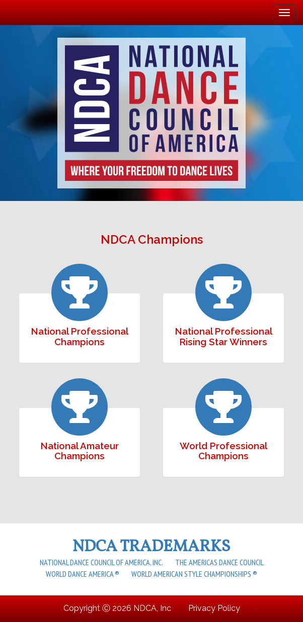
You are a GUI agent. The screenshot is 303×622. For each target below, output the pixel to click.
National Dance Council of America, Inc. (101, 562)
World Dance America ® (82, 574)
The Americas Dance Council (219, 562)
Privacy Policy (214, 608)
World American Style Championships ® (194, 574)
